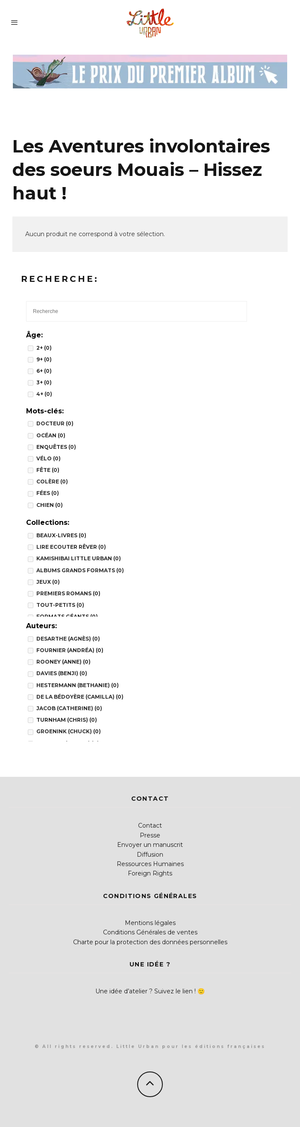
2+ (44, 348)
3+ (44, 382)
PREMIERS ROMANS (68, 593)
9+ (44, 359)
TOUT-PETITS (60, 605)
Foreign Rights (150, 873)
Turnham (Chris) (66, 720)
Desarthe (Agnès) (68, 638)
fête (47, 470)
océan (50, 435)
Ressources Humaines (150, 864)
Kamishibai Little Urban (78, 558)
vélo (48, 458)
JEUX (48, 582)
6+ (44, 371)
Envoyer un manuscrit (150, 845)
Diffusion (150, 854)
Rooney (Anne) (63, 662)
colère (52, 481)
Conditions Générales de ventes (150, 932)
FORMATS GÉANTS (67, 616)
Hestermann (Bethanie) (77, 685)
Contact (150, 825)
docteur (55, 423)
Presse (150, 835)
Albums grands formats (80, 570)
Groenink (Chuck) (68, 731)
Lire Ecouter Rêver (71, 547)
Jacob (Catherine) (69, 708)
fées (47, 493)
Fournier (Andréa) (69, 650)
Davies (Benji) (61, 673)
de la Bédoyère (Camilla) (80, 697)
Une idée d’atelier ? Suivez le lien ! (145, 991)
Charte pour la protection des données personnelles (150, 942)
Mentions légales (150, 923)
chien (49, 505)
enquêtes (56, 447)
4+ (44, 394)
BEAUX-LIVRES (61, 535)
